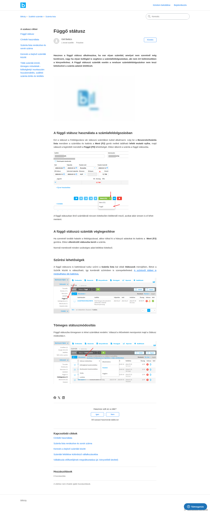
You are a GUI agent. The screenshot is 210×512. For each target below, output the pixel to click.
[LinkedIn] (63, 397)
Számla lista (51, 16)
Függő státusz (27, 34)
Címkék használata (29, 39)
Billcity (23, 16)
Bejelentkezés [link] (180, 5)
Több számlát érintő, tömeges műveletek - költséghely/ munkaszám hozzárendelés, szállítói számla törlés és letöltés (32, 69)
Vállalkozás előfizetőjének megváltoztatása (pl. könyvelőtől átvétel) (86, 459)
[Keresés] (167, 16)
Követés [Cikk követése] (150, 40)
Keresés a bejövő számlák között (33, 56)
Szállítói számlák (36, 16)
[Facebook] (55, 397)
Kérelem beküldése (161, 5)
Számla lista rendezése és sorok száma (33, 47)
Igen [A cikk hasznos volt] (97, 414)
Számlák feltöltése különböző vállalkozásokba (76, 454)
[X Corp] (59, 397)
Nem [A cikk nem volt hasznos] (112, 414)
